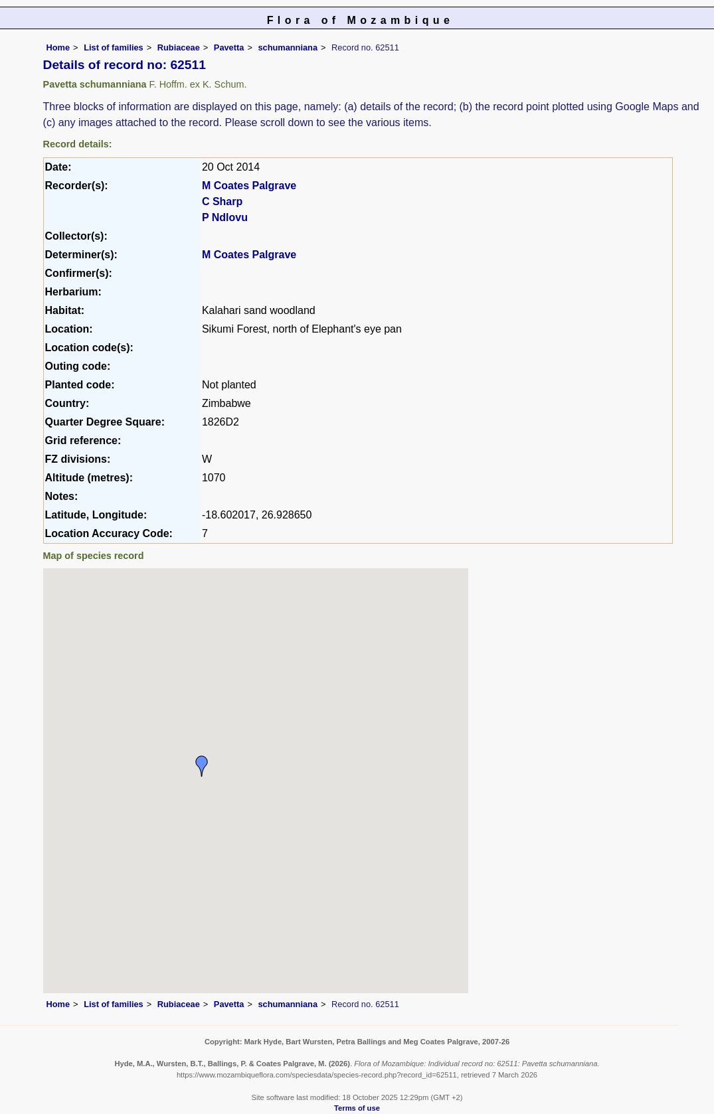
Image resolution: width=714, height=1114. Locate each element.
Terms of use (357, 1108)
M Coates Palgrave (249, 185)
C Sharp (222, 201)
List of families (113, 47)
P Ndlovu (225, 217)
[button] (202, 766)
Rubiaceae (178, 47)
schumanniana (287, 47)
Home (58, 47)
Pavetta (229, 47)
